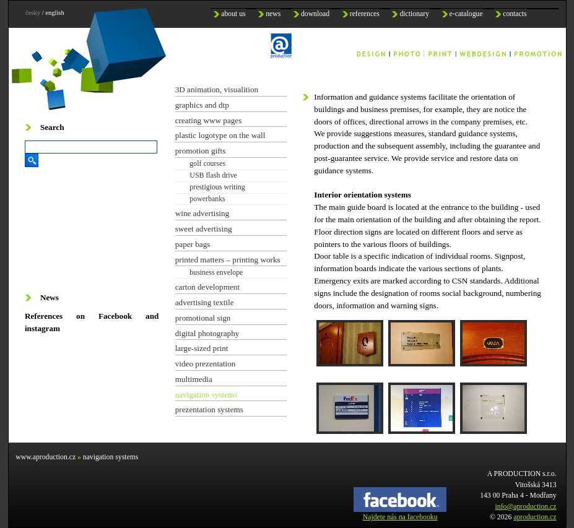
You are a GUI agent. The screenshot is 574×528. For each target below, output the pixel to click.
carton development (207, 287)
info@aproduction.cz (526, 507)
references (365, 14)
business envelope (216, 272)
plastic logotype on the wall (220, 135)
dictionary (414, 14)
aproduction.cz (534, 517)
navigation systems (206, 394)
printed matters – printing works (227, 259)
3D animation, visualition (216, 89)
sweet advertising (203, 228)
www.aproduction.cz (45, 457)
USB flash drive (213, 175)
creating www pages (208, 120)
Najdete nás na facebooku (400, 513)
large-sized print (201, 348)
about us (233, 14)
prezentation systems (209, 409)
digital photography (207, 333)
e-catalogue (466, 14)
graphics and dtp (202, 105)
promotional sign (203, 317)
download (315, 14)
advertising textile (204, 302)
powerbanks (207, 198)
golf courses (207, 163)
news (273, 14)
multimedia (193, 379)
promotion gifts (200, 150)
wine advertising (202, 213)
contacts (514, 14)
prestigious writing (217, 187)
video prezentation (205, 363)
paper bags (193, 244)
